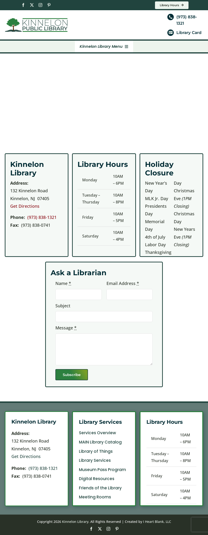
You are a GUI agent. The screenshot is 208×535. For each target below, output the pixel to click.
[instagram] (40, 5)
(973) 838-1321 (42, 217)
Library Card (189, 32)
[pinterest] (49, 5)
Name (63, 283)
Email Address (122, 283)
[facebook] (23, 5)
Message (66, 328)
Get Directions (24, 206)
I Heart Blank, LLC (157, 521)
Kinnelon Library (75, 521)
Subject (62, 305)
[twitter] (32, 5)
